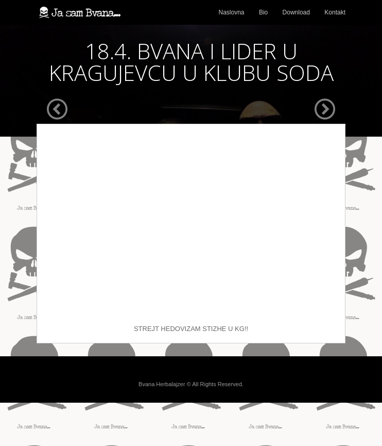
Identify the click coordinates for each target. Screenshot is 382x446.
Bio (263, 12)
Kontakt (334, 12)
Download (296, 12)
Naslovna (232, 12)
